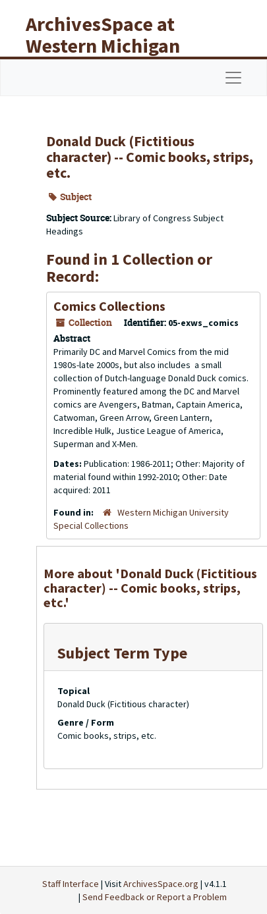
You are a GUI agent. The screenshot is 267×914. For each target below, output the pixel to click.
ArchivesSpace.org (160, 884)
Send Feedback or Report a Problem (154, 897)
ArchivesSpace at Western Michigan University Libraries (113, 45)
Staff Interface (70, 884)
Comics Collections (109, 306)
